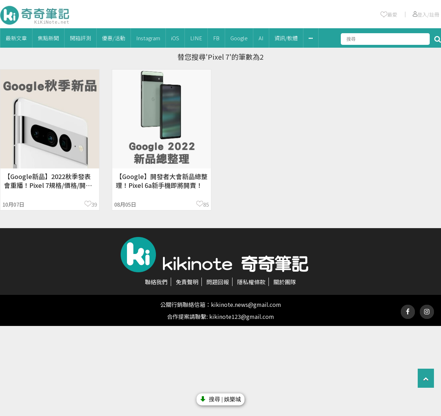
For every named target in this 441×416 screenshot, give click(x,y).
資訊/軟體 (286, 38)
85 (206, 204)
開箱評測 (80, 38)
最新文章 (16, 38)
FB (216, 38)
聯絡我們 (156, 282)
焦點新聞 (48, 38)
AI (261, 38)
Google (239, 38)
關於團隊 (284, 282)
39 (94, 204)
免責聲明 (187, 282)
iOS (175, 38)
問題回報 (217, 282)
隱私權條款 (251, 282)
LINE (196, 38)
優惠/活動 (113, 38)
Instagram (148, 38)
